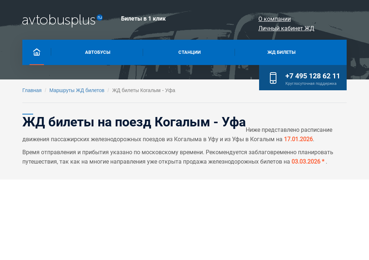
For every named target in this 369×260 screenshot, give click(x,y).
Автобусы (97, 51)
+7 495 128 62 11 (312, 75)
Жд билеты (281, 51)
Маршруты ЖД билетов (77, 90)
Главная (31, 90)
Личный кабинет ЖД (315, 19)
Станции (189, 51)
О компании (255, 19)
